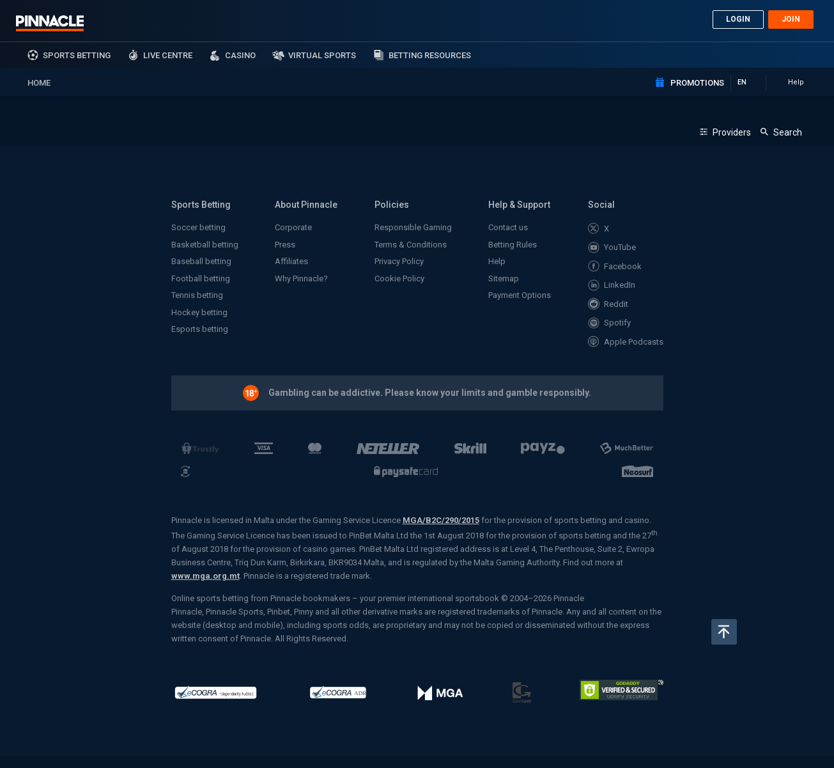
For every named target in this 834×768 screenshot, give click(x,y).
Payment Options (519, 295)
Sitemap (503, 278)
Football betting (200, 278)
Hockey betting (199, 312)
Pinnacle (50, 23)
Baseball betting (201, 261)
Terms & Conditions (411, 244)
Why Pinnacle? (301, 278)
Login (738, 19)
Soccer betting (198, 227)
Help (497, 261)
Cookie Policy (399, 278)
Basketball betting (204, 244)
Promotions (697, 83)
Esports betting (199, 329)
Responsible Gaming (413, 227)
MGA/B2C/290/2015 (441, 520)
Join (791, 19)
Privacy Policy (399, 261)
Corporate (293, 227)
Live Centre (167, 55)
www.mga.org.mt (205, 576)
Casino (240, 55)
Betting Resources (430, 55)
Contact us (508, 227)
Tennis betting (197, 295)
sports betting (77, 55)
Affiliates (291, 261)
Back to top (724, 632)
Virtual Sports (322, 55)
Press (285, 244)
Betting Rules (512, 244)
